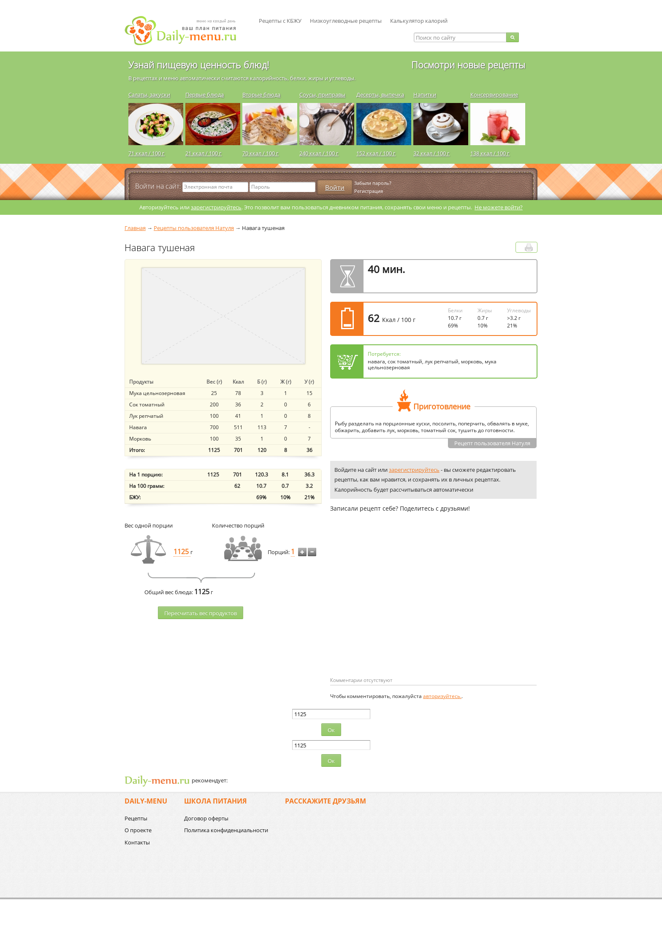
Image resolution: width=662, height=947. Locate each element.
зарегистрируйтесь (216, 207)
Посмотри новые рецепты (468, 64)
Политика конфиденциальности (226, 830)
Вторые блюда (261, 94)
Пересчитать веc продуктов (200, 613)
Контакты (137, 842)
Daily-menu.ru (186, 30)
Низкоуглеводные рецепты (346, 20)
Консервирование (494, 94)
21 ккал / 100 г (203, 153)
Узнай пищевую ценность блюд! (198, 64)
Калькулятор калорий (419, 20)
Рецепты (136, 818)
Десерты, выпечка (380, 94)
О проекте (138, 830)
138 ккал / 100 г (490, 153)
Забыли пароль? (372, 183)
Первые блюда (204, 94)
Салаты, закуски (149, 94)
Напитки (424, 94)
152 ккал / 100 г (376, 153)
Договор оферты (206, 818)
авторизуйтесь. (442, 696)
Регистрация (368, 191)
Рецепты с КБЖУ (280, 20)
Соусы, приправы (322, 94)
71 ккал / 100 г (146, 153)
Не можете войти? (499, 207)
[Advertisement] (401, 608)
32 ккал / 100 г (431, 153)
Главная (135, 228)
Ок (331, 730)
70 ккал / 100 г (260, 153)
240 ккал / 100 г (319, 153)
